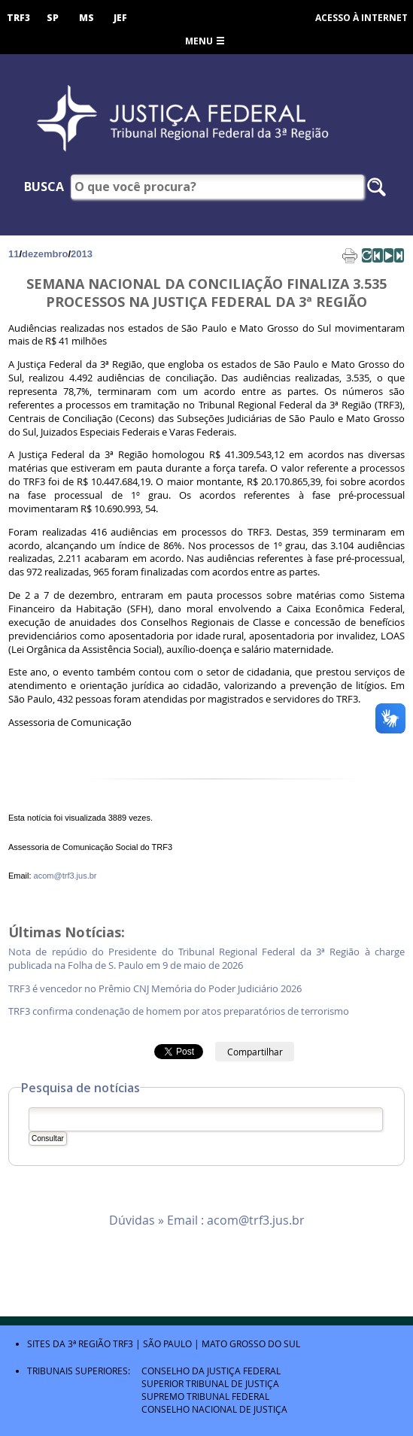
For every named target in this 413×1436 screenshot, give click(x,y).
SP (53, 17)
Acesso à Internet (361, 17)
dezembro (45, 254)
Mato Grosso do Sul (251, 1343)
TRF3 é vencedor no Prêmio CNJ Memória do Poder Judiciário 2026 (156, 988)
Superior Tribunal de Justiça (210, 1383)
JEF (120, 17)
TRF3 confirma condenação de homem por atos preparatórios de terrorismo (179, 1011)
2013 (82, 254)
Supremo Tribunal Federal (205, 1396)
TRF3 (18, 17)
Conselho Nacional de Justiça (214, 1408)
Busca (44, 187)
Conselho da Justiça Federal (211, 1370)
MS (86, 17)
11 (13, 254)
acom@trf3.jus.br (65, 875)
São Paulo (167, 1343)
